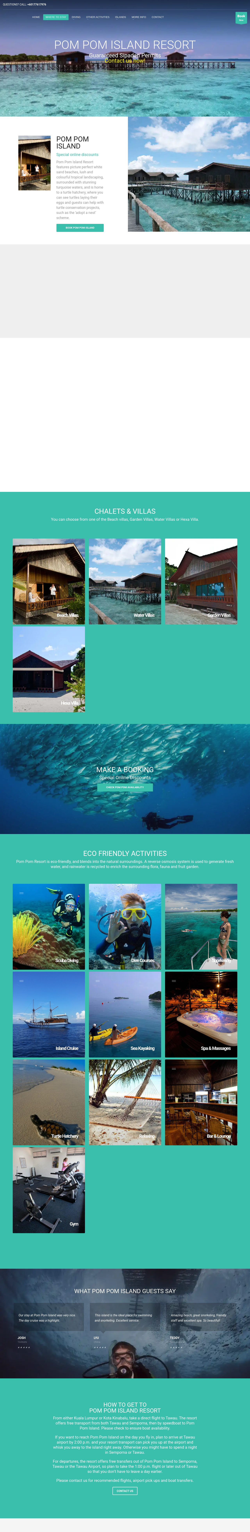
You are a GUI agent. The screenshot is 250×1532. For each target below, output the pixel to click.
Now (241, 18)
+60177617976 (36, 4)
